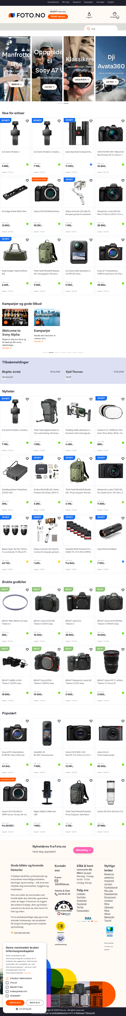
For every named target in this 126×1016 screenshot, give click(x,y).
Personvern (110, 897)
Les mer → (49, 87)
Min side (65, 2)
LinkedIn (81, 894)
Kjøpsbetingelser (113, 894)
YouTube (81, 897)
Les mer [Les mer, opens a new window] (27, 973)
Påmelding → (83, 850)
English (111, 2)
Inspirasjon (88, 2)
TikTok (80, 907)
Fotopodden (83, 910)
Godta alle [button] (15, 1002)
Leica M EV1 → (82, 79)
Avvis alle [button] (35, 1002)
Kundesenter (53, 2)
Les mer (6, 348)
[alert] (25, 977)
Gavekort (77, 2)
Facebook (82, 904)
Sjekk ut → (16, 84)
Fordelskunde (111, 887)
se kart (87, 873)
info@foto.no (62, 884)
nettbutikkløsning (59, 1013)
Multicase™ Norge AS (85, 1013)
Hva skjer (100, 2)
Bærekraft (109, 917)
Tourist (107, 920)
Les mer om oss (22, 932)
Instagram (82, 900)
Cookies (108, 900)
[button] (63, 908)
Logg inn (89, 14)
